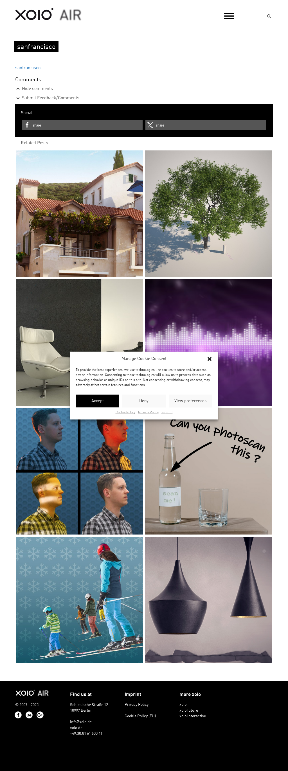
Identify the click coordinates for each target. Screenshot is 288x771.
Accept (97, 401)
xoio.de (76, 728)
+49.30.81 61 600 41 (86, 734)
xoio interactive (192, 716)
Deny (143, 401)
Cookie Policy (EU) (140, 716)
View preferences (190, 401)
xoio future (188, 711)
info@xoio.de (81, 722)
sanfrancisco (27, 68)
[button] (209, 359)
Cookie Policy (125, 412)
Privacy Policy (148, 412)
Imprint (167, 412)
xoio (48, 15)
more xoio (190, 694)
